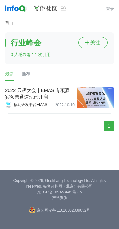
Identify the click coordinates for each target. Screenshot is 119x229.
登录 (110, 9)
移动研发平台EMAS (30, 104)
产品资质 (59, 198)
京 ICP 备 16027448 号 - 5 (59, 192)
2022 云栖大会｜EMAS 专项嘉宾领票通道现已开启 (37, 93)
